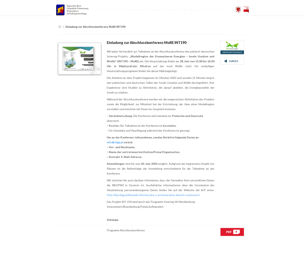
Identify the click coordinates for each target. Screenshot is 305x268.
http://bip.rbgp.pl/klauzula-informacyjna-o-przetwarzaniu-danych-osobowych (153, 195)
